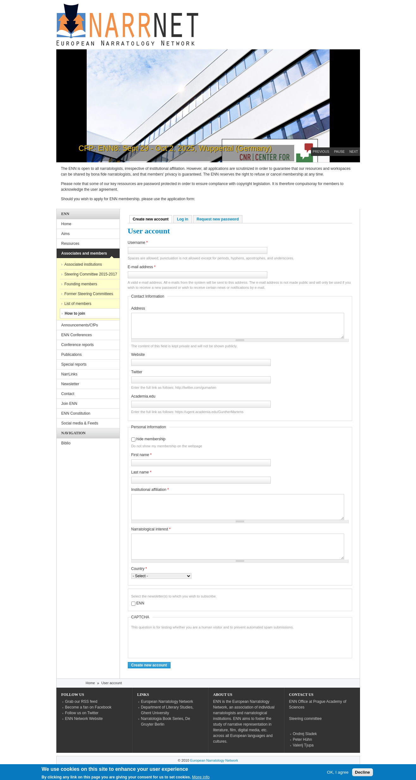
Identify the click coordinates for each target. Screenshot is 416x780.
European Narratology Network (167, 701)
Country (139, 568)
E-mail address (142, 267)
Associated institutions (83, 264)
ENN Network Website (84, 718)
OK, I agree (338, 773)
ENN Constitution (75, 413)
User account (111, 683)
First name (141, 455)
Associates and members (84, 253)
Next (354, 151)
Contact (67, 394)
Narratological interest (151, 529)
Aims (65, 234)
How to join (75, 313)
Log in (182, 219)
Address (138, 308)
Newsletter (70, 384)
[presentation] (179, 642)
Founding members (81, 284)
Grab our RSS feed (81, 701)
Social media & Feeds (79, 423)
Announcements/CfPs (79, 325)
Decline (362, 773)
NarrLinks (69, 374)
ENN (140, 603)
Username (138, 242)
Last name (141, 472)
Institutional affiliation (150, 489)
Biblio (66, 443)
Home (66, 224)
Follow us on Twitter (82, 713)
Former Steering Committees (89, 294)
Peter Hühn (302, 739)
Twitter (136, 372)
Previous (321, 151)
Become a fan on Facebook (88, 707)
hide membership (150, 439)
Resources (70, 243)
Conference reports (77, 345)
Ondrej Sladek (305, 734)
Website (138, 354)
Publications (71, 354)
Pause (339, 151)
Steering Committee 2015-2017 (91, 274)
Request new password (217, 219)
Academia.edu (143, 396)
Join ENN (69, 403)
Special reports (74, 364)
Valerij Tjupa (303, 745)
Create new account (152, 219)
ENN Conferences (76, 335)
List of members (78, 303)
